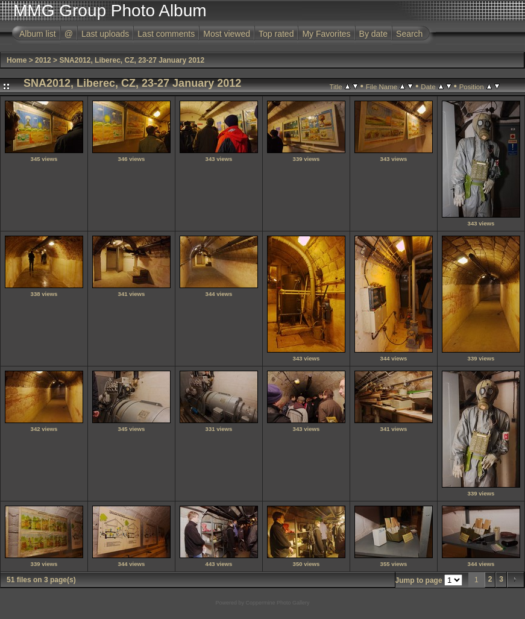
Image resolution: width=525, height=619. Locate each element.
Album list (37, 34)
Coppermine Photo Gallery (277, 603)
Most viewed (226, 34)
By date (373, 34)
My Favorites (326, 34)
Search (409, 34)
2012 (43, 60)
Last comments (166, 34)
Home (17, 60)
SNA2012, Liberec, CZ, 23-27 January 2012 (131, 60)
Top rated (276, 34)
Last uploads (105, 34)
